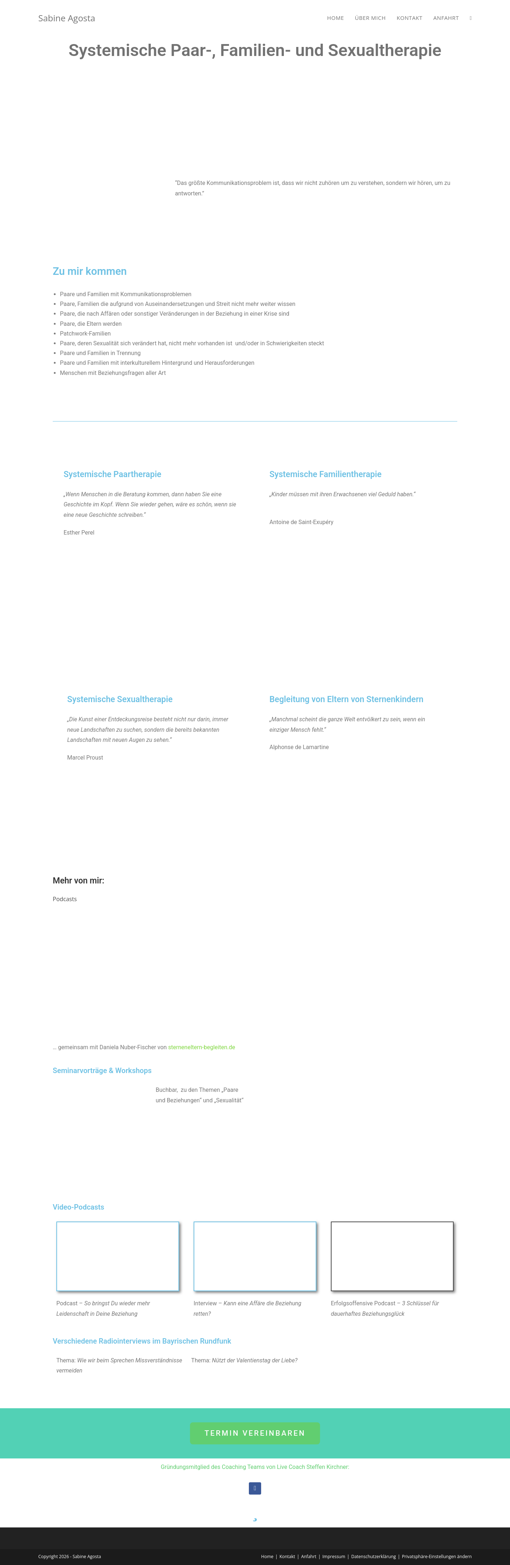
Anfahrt (308, 1556)
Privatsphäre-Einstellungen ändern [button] (437, 1556)
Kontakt (287, 1556)
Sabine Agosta (66, 18)
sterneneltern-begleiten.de (201, 1047)
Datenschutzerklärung (373, 1556)
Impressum (333, 1556)
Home (267, 1556)
